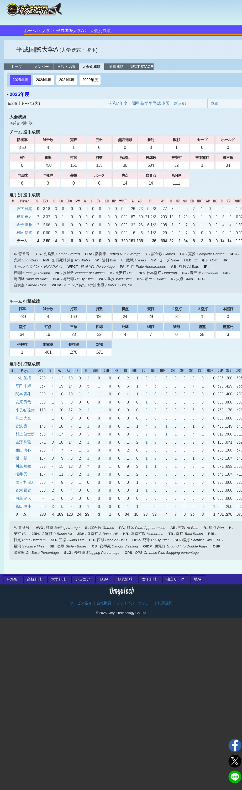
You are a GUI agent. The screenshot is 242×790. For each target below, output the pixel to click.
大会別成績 (91, 67)
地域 (197, 579)
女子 (149, 579)
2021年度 (67, 80)
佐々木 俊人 (25, 482)
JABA (103, 579)
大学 (46, 30)
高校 (34, 579)
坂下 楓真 (24, 208)
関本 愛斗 (23, 393)
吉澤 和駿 (23, 442)
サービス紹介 (81, 603)
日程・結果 (66, 67)
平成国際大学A (70, 30)
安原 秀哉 (23, 402)
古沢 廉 (21, 426)
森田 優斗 (23, 506)
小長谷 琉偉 (25, 410)
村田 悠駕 (24, 232)
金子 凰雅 (24, 224)
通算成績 (116, 67)
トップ (16, 67)
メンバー (41, 67)
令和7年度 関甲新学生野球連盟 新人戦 (147, 103)
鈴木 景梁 (23, 490)
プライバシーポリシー (134, 603)
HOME (12, 579)
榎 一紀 (21, 458)
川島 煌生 (23, 466)
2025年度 (20, 80)
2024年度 (43, 80)
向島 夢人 (23, 498)
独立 (175, 579)
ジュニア (82, 579)
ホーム (30, 30)
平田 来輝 (23, 386)
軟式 (125, 579)
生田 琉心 (23, 450)
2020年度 (90, 80)
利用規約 (164, 603)
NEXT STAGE (141, 67)
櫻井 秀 (21, 474)
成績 (214, 103)
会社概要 (104, 603)
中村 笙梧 (23, 377)
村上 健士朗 (25, 434)
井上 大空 (23, 418)
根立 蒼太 (24, 216)
